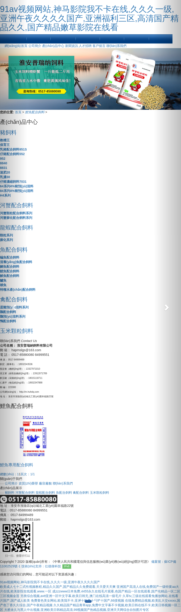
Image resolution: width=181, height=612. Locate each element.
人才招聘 (85, 46)
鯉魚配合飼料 (35, 112)
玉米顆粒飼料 (99, 492)
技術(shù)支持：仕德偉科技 (41, 566)
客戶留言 (99, 46)
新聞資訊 (71, 46)
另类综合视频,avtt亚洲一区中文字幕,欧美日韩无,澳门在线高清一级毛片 (71, 596)
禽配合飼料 (81, 492)
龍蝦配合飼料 (45, 492)
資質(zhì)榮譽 (28, 483)
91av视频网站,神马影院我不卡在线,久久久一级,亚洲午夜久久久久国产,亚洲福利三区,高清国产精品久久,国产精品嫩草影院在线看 (89, 18)
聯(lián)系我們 (116, 46)
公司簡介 (34, 46)
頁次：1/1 (27, 474)
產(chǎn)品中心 (53, 46)
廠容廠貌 (45, 483)
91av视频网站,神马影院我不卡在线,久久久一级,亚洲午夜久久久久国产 (50, 582)
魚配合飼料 (64, 492)
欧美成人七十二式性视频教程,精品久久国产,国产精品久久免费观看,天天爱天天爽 (58, 587)
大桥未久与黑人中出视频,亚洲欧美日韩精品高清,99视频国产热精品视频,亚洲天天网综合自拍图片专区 (76, 610)
